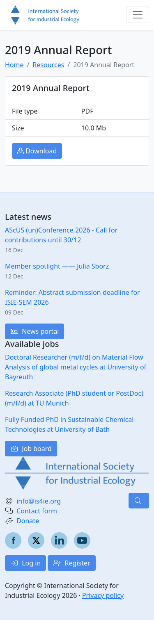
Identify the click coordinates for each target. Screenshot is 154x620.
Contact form (36, 510)
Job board (31, 448)
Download (37, 150)
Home (14, 64)
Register (71, 563)
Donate (27, 520)
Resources (48, 64)
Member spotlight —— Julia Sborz (57, 266)
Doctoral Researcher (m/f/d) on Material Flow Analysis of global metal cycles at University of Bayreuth (75, 367)
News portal (34, 331)
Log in (25, 563)
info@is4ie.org (38, 501)
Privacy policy (103, 595)
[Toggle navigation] (137, 15)
